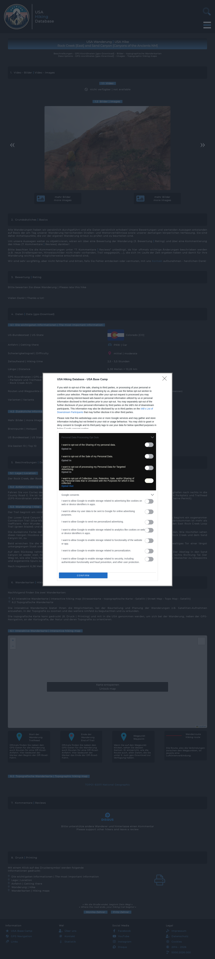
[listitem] (107, 437)
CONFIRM (83, 575)
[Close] (165, 379)
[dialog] (107, 479)
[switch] (149, 444)
